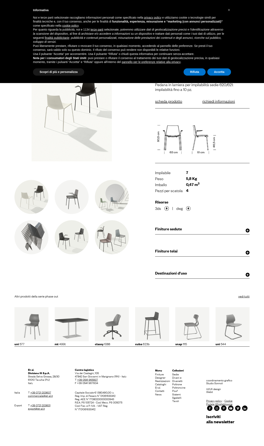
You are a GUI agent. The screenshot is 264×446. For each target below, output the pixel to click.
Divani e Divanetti (177, 379)
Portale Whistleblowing (219, 404)
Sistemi (176, 394)
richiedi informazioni (218, 101)
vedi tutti (244, 296)
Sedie (175, 374)
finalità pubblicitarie (57, 37)
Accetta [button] (219, 72)
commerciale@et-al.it (40, 396)
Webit (209, 392)
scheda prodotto (168, 101)
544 (221, 343)
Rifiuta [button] (194, 72)
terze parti (97, 29)
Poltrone (177, 384)
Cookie (228, 400)
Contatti (159, 390)
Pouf (175, 390)
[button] (229, 10)
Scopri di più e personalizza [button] (59, 72)
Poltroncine (178, 387)
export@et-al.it (36, 408)
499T (60, 343)
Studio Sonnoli (214, 383)
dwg (179, 208)
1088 (102, 343)
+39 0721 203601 (40, 405)
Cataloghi (160, 384)
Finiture (159, 374)
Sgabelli (177, 397)
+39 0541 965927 (87, 379)
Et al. (158, 387)
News (158, 394)
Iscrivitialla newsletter (220, 419)
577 (19, 343)
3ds (158, 208)
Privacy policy (214, 400)
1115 (181, 343)
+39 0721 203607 (40, 392)
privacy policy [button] (152, 17)
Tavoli (175, 400)
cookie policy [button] (70, 25)
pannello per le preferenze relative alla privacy (151, 62)
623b (142, 343)
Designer (160, 377)
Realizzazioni (162, 380)
